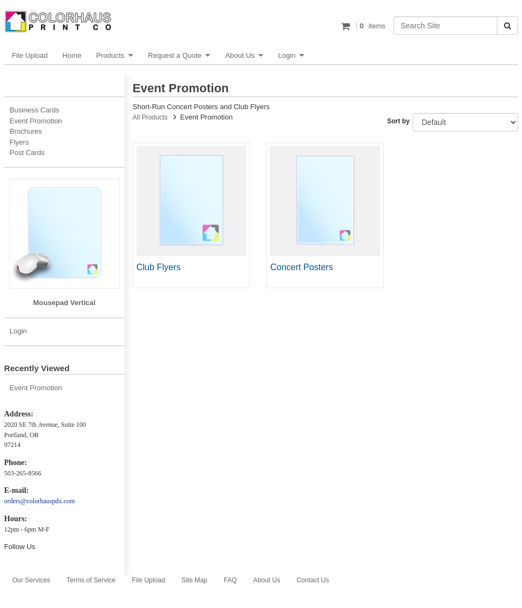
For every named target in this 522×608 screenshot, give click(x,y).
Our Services (31, 580)
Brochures (26, 131)
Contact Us (313, 580)
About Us (239, 55)
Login (287, 55)
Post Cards (27, 152)
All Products (150, 117)
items (370, 26)
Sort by (398, 121)
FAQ (230, 580)
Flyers (19, 142)
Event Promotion (36, 121)
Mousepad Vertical (64, 303)
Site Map (194, 580)
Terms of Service (91, 580)
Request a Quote (175, 55)
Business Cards (35, 110)
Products (110, 55)
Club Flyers (159, 267)
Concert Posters (301, 267)
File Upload (30, 55)
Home (71, 55)
